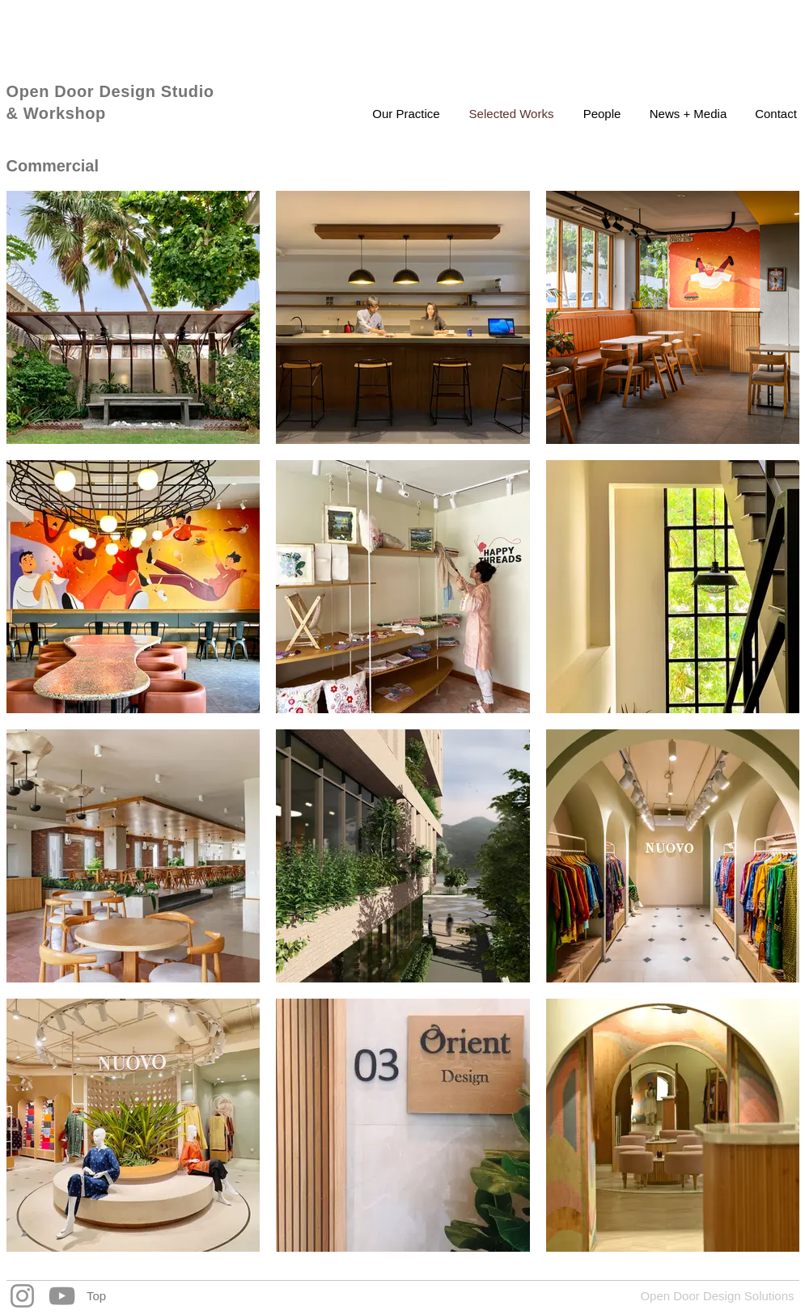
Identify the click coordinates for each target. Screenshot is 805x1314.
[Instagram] (22, 1296)
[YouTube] (62, 1296)
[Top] (96, 1296)
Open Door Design (83, 91)
